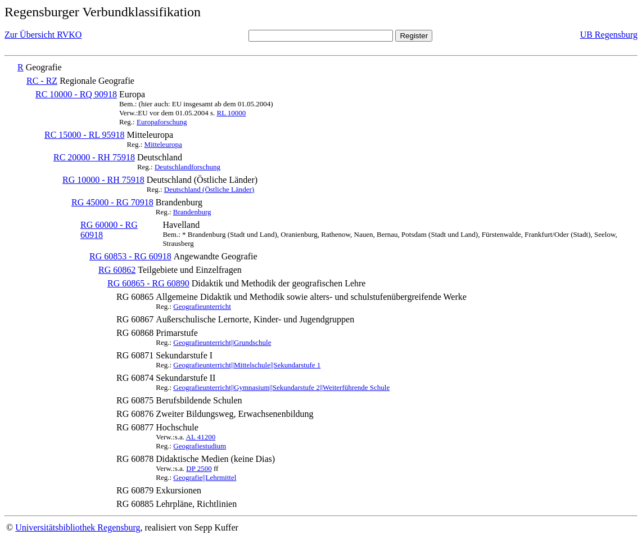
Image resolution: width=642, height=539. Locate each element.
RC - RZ (41, 81)
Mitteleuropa (163, 144)
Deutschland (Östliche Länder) (209, 189)
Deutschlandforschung (187, 167)
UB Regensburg (609, 34)
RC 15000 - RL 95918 (84, 135)
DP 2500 (198, 468)
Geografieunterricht (202, 306)
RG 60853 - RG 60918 (130, 256)
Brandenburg (192, 212)
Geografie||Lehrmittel (204, 477)
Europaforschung (162, 122)
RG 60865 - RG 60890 (148, 283)
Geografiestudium (199, 446)
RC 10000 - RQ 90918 (76, 94)
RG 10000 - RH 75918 (103, 180)
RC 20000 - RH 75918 (94, 157)
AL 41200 (201, 437)
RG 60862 (116, 270)
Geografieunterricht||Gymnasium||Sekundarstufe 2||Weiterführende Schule (281, 387)
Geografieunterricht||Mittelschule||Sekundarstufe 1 (246, 365)
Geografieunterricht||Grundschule (222, 342)
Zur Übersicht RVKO (43, 34)
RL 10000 (231, 113)
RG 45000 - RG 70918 (112, 202)
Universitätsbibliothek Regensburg (77, 527)
